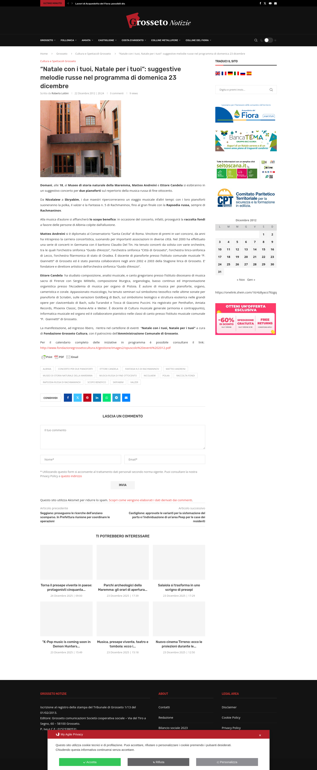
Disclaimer (229, 707)
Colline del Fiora (197, 40)
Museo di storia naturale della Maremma (67, 375)
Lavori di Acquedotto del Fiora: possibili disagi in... (104, 3)
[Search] (256, 40)
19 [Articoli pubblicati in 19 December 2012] (237, 257)
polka (166, 375)
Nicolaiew (150, 375)
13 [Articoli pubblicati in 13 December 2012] (246, 249)
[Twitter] (265, 3)
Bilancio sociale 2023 (173, 728)
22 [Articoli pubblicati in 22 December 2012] (263, 257)
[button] (68, 3)
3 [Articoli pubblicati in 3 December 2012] (220, 242)
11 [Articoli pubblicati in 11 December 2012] (228, 249)
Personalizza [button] (227, 762)
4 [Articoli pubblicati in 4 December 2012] (228, 242)
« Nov (241, 279)
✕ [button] (260, 735)
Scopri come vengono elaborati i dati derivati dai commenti (150, 500)
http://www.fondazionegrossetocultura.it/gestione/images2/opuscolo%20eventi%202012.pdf (105, 348)
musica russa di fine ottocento (118, 375)
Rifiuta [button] (158, 762)
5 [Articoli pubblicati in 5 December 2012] (237, 242)
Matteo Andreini (175, 368)
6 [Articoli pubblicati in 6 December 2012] (246, 242)
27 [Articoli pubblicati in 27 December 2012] (246, 264)
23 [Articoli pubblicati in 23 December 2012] (272, 257)
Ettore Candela (109, 368)
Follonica (67, 40)
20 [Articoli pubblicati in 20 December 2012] (246, 257)
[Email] (275, 3)
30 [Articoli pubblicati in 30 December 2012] (272, 264)
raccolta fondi (185, 375)
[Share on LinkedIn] (97, 398)
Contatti (164, 707)
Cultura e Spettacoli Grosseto (93, 53)
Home (44, 53)
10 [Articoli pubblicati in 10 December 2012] (219, 249)
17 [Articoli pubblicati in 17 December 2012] (219, 257)
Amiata (86, 40)
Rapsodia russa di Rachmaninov (62, 382)
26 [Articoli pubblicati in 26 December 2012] (237, 264)
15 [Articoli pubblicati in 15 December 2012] (263, 249)
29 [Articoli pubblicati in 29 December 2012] (263, 264)
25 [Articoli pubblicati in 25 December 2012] (228, 264)
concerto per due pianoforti (75, 368)
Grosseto (46, 40)
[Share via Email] (126, 398)
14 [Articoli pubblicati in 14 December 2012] (255, 249)
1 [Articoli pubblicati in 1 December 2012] (263, 234)
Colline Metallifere (164, 40)
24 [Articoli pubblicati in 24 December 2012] (219, 264)
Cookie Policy (231, 717)
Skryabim (118, 382)
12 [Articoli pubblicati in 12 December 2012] (237, 249)
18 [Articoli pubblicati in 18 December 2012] (228, 257)
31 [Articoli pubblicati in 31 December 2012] (219, 272)
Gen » (251, 279)
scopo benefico (97, 382)
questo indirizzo (71, 476)
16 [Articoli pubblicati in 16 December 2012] (272, 249)
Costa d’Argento (133, 40)
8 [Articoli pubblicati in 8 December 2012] (263, 242)
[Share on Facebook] (68, 398)
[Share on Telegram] (116, 398)
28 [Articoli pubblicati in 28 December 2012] (255, 264)
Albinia (47, 368)
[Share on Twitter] (78, 398)
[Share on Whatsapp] (107, 398)
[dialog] (158, 750)
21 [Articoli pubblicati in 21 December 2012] (255, 257)
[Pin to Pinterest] (87, 398)
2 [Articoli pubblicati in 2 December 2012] (272, 234)
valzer (134, 382)
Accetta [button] (89, 762)
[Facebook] (260, 3)
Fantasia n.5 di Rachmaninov (142, 368)
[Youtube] (270, 3)
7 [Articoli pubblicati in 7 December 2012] (255, 242)
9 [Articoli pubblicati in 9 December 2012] (272, 242)
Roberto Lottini (60, 93)
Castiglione (106, 40)
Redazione (165, 717)
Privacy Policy (231, 728)
